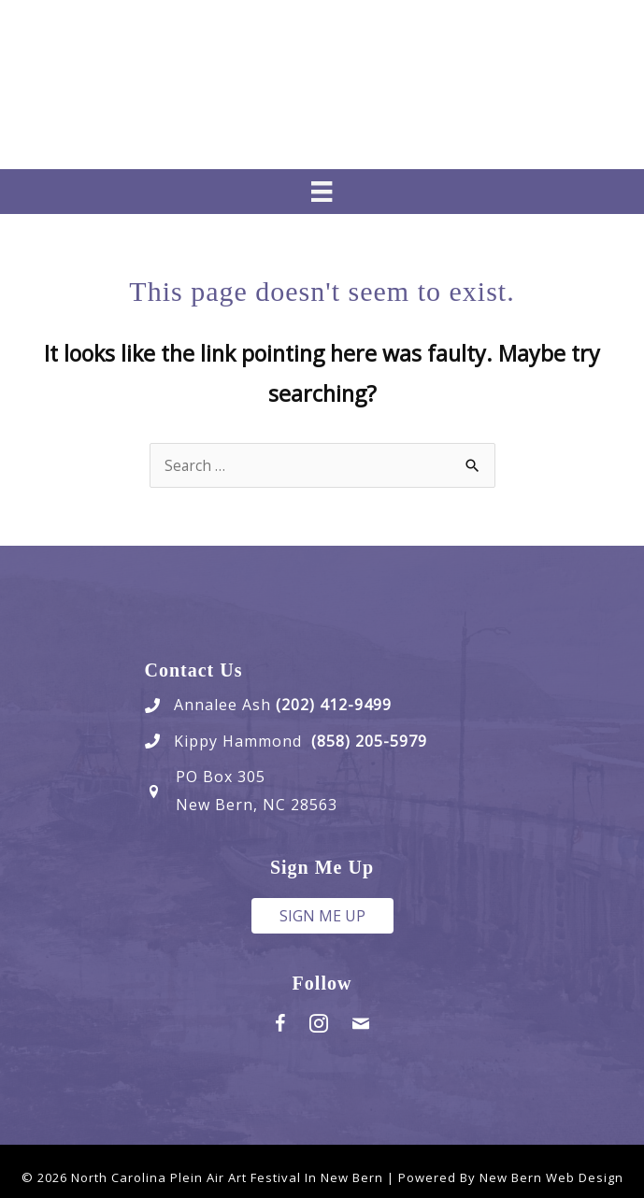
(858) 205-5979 (369, 741)
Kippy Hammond (242, 741)
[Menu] (321, 191)
